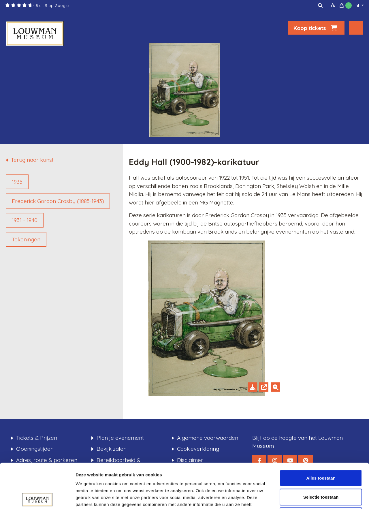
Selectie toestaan (321, 452)
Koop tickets (316, 28)
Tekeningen (26, 239)
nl (357, 5)
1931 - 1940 (24, 220)
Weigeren (320, 471)
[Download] (252, 387)
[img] (320, 5)
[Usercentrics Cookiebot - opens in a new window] (37, 497)
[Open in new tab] (263, 387)
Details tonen (311, 497)
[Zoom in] (275, 387)
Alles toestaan (321, 433)
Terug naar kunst (32, 159)
